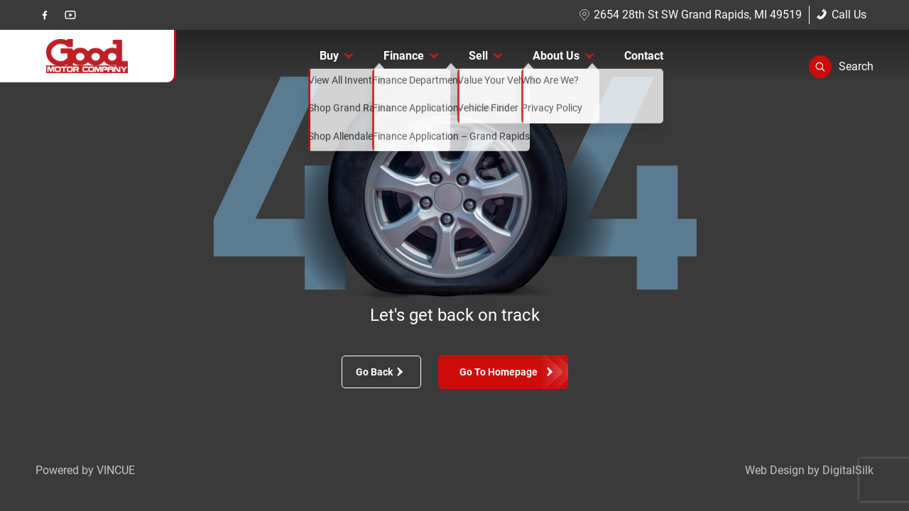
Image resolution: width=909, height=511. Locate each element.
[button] (841, 66)
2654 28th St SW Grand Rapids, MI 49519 (690, 14)
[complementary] (866, 468)
